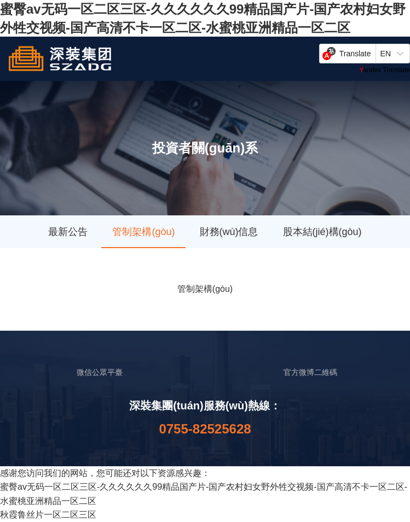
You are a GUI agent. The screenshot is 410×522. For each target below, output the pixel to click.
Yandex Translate (384, 70)
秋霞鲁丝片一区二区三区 (48, 514)
